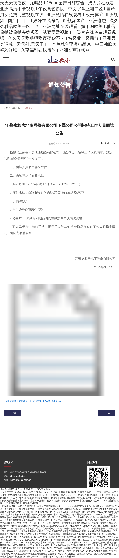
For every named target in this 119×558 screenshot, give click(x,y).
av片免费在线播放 (61, 539)
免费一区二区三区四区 (34, 523)
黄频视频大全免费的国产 (35, 534)
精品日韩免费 (28, 528)
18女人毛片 (91, 551)
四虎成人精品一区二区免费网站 (51, 545)
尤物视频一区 (46, 512)
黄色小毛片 (89, 548)
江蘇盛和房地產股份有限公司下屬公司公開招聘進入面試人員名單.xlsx (32, 401)
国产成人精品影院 (27, 506)
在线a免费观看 (15, 517)
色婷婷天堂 (112, 537)
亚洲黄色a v (79, 551)
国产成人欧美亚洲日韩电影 (45, 514)
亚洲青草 (77, 525)
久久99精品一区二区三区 (78, 542)
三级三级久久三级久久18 (58, 525)
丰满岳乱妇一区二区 (14, 542)
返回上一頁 (108, 143)
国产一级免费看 (110, 545)
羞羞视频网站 (65, 551)
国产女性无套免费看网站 (63, 556)
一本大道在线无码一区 (22, 553)
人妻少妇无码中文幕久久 (89, 534)
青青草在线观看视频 (74, 520)
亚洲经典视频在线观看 (45, 553)
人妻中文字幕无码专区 (56, 531)
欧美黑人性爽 (15, 523)
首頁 (6, 108)
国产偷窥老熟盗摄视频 (88, 523)
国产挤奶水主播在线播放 (25, 548)
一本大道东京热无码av (47, 509)
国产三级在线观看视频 (23, 509)
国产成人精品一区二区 (105, 553)
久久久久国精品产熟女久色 (78, 506)
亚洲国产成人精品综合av (60, 517)
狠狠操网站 (55, 534)
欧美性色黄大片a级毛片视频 (31, 525)
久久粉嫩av (6, 548)
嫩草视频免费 (89, 512)
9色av (13, 525)
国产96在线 (90, 520)
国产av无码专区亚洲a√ (107, 548)
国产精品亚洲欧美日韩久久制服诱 (84, 545)
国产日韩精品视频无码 (71, 509)
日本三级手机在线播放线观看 (60, 523)
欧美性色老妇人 (100, 528)
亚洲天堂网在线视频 (10, 556)
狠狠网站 (5, 553)
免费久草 (14, 512)
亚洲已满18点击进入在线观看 (14, 551)
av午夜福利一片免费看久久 (19, 537)
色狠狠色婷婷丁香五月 (103, 542)
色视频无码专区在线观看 (50, 548)
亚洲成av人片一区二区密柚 (96, 525)
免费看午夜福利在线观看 (18, 514)
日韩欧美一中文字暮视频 (98, 517)
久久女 (7, 509)
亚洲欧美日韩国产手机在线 (92, 537)
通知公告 (16, 108)
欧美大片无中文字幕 (108, 551)
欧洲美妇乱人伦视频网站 (22, 520)
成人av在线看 (41, 537)
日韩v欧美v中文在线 (93, 509)
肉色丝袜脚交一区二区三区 (43, 551)
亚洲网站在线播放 (73, 548)
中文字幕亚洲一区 (29, 512)
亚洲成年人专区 (85, 553)
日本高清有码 (68, 534)
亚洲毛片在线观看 (77, 531)
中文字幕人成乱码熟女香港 (67, 512)
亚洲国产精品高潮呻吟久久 (50, 506)
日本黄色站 (79, 517)
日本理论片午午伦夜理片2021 (63, 537)
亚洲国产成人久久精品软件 (38, 539)
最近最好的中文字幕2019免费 (40, 542)
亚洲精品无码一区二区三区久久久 (91, 514)
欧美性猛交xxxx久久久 (12, 539)
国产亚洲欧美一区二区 (24, 545)
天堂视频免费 (66, 514)
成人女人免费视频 (67, 553)
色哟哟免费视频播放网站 (100, 531)
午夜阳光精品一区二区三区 (49, 520)
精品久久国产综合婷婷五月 (49, 528)
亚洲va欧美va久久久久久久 (77, 528)
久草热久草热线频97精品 (31, 531)
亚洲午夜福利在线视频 (35, 517)
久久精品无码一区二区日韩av (35, 556)
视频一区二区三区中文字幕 (85, 539)
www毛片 (60, 542)
